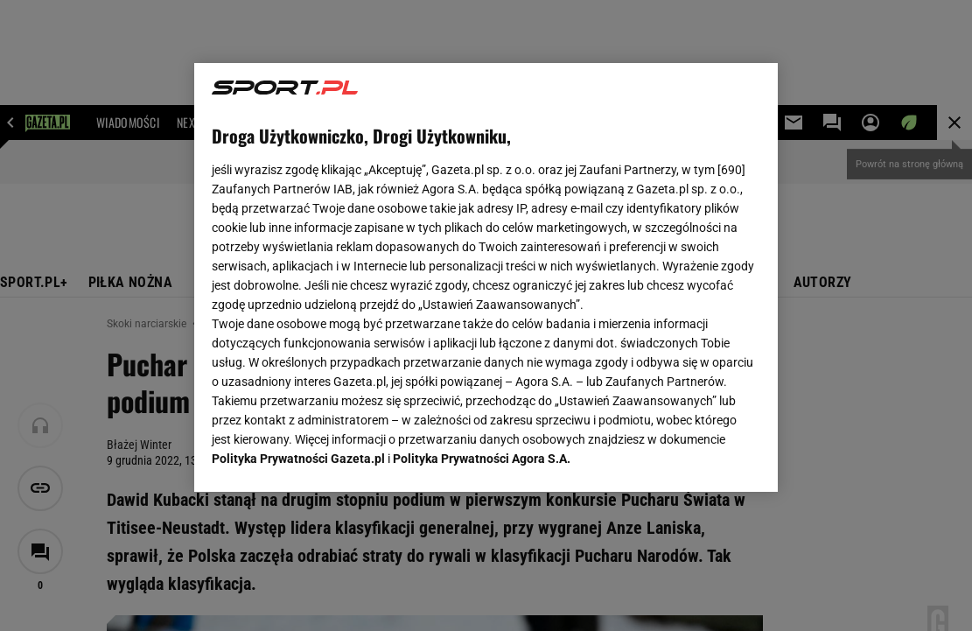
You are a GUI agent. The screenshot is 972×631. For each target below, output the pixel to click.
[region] (486, 277)
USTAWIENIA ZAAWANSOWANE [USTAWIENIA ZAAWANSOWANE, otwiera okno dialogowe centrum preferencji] (326, 457)
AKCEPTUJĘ (701, 458)
